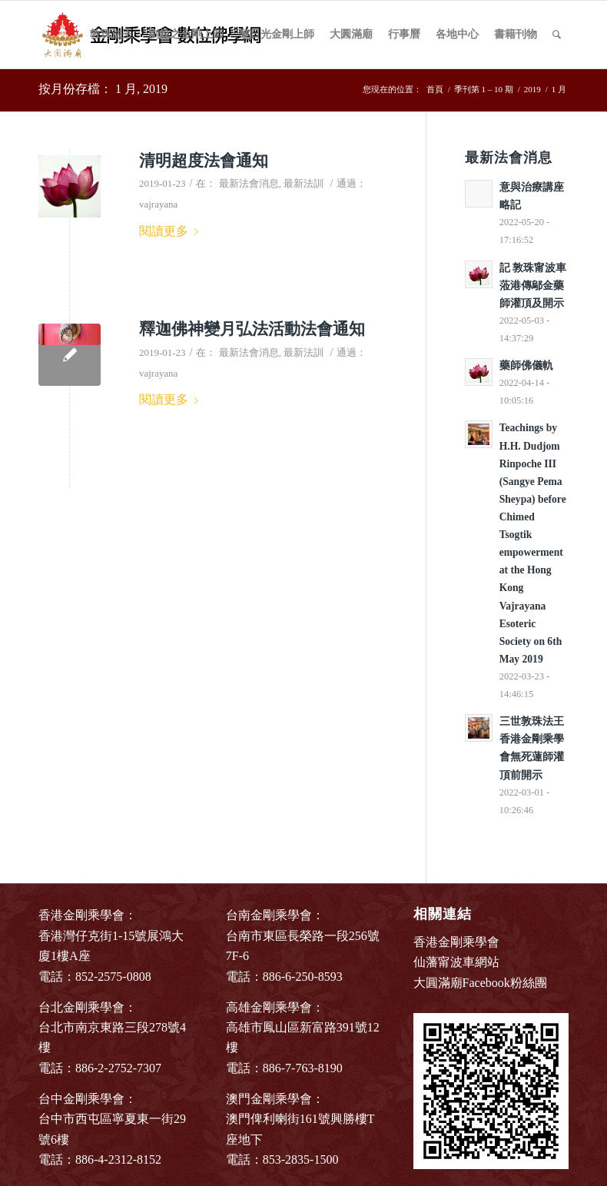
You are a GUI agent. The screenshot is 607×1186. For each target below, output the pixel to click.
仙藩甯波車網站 (456, 961)
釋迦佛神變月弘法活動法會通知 (252, 329)
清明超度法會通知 (203, 160)
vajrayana (158, 204)
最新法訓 (303, 183)
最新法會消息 (249, 183)
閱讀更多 (171, 231)
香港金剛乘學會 (456, 941)
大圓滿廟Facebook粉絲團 (480, 982)
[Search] (557, 34)
